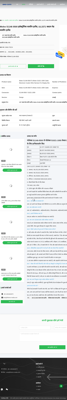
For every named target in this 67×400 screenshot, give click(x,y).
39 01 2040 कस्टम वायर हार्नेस (39, 298)
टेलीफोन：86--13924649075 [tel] (9, 369)
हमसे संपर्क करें (51, 4)
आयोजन (62, 4)
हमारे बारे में (40, 4)
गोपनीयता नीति (4, 398)
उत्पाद (23, 4)
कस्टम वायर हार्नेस (13, 20)
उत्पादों (6, 20)
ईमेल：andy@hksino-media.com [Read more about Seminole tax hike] (10, 372)
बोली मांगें (41, 66)
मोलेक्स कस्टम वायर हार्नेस (54, 298)
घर (17, 4)
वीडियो (31, 4)
